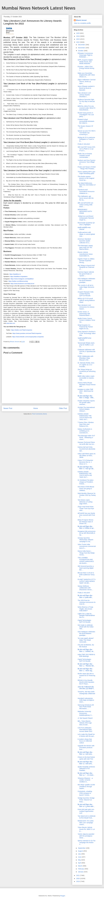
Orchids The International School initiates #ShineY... (86, 409)
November (81, 48)
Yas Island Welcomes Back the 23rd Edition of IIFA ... (86, 185)
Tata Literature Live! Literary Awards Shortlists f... (84, 94)
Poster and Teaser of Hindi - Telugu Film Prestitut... (87, 168)
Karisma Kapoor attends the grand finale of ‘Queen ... (86, 274)
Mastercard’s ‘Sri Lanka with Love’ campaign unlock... (85, 822)
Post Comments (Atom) (39, 414)
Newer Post (7, 408)
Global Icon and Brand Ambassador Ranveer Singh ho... (86, 218)
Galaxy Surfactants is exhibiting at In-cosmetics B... (85, 431)
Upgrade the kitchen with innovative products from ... (86, 747)
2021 (78, 875)
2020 (78, 878)
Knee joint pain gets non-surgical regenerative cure (86, 811)
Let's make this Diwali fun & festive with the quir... (86, 735)
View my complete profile (82, 23)
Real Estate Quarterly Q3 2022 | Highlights (86, 223)
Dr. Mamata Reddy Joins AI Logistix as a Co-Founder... (86, 364)
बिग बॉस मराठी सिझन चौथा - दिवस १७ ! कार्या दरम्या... (85, 753)
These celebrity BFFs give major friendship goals (86, 172)
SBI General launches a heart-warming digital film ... (86, 568)
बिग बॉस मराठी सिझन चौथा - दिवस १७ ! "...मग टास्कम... (86, 774)
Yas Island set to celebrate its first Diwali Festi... (86, 817)
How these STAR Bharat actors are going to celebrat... (86, 488)
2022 (78, 42)
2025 (78, 33)
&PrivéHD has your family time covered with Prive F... (86, 515)
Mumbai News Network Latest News (38, 8)
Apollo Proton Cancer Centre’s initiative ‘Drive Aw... (86, 320)
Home (35, 408)
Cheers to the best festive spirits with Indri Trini (86, 758)
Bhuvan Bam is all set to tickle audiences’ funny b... (86, 574)
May (79, 860)
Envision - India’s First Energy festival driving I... (86, 68)
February (81, 869)
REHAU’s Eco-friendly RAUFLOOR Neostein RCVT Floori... (86, 682)
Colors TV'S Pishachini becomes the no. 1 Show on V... (85, 462)
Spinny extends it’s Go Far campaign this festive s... (86, 842)
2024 (78, 36)
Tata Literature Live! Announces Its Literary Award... (86, 307)
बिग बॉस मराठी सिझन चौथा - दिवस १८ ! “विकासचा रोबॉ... (86, 665)
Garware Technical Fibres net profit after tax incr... (86, 443)
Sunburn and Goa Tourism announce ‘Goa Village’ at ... (86, 162)
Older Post (63, 408)
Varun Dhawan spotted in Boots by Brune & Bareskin (86, 88)
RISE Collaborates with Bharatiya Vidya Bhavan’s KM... (85, 358)
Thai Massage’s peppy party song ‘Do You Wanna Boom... (85, 247)
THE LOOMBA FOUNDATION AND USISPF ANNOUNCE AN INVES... (86, 560)
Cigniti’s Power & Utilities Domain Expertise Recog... (86, 260)
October (81, 51)
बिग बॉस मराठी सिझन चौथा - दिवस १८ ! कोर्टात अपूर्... (85, 670)
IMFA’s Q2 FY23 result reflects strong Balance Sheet (86, 300)
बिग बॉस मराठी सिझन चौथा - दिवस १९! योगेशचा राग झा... (86, 527)
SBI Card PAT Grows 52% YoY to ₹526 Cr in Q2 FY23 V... (86, 149)
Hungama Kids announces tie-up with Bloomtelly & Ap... (86, 533)
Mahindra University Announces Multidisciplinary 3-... (85, 713)
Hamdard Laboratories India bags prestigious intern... (86, 700)
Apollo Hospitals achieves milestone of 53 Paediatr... (86, 768)
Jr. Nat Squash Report (85, 718)
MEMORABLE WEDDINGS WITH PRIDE (85, 211)
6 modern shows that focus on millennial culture (85, 741)
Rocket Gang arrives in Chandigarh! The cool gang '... (86, 114)
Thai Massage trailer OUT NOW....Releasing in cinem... (86, 437)
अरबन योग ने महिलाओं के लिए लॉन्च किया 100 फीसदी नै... (86, 688)
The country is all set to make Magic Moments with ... (86, 287)
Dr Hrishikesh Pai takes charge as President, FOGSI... (85, 482)
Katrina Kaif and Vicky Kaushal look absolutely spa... (86, 449)
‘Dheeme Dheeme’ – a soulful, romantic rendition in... (85, 780)
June (80, 857)
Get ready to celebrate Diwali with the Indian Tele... (86, 627)
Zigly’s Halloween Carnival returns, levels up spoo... (86, 81)
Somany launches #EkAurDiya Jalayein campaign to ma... (85, 539)
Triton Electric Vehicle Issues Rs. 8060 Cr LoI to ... (86, 829)
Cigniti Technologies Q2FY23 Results (84, 621)
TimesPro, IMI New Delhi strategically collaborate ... (86, 693)
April (79, 863)
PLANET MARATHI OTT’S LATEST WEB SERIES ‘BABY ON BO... (86, 581)
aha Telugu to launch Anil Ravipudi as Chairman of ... (86, 267)
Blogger (62, 896)
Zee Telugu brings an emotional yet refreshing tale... (86, 371)
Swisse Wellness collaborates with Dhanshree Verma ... (85, 588)
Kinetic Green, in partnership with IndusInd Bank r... (84, 313)
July (79, 854)
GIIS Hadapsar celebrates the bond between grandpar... (86, 280)
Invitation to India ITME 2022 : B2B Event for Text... (85, 391)
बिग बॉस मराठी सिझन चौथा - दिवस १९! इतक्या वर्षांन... (85, 596)
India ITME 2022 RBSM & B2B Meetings (86, 655)
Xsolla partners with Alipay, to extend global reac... (86, 234)
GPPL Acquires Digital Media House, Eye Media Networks (85, 61)
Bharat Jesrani (81, 20)
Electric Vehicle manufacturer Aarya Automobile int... (85, 254)
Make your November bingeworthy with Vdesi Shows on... (86, 75)
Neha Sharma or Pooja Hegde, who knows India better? (85, 609)
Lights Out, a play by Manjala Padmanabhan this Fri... (86, 615)
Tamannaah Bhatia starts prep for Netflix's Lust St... (86, 345)
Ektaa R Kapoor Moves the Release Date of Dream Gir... (85, 521)
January (81, 872)
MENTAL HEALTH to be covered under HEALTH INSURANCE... (86, 108)
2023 (78, 39)
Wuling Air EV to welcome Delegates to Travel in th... (86, 139)
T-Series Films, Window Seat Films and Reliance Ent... (86, 424)
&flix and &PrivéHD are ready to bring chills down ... (85, 204)
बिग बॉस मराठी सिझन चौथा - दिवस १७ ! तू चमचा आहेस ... (86, 805)
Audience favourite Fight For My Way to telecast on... (86, 101)
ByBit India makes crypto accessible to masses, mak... (86, 378)
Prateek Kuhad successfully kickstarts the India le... (86, 121)
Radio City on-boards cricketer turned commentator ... (85, 155)
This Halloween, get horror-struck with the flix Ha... (85, 198)
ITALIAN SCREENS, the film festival (86, 646)
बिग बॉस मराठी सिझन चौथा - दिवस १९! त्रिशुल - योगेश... (86, 397)
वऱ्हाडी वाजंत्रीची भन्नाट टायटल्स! (84, 228)
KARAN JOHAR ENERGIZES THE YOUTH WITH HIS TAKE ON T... (85, 416)
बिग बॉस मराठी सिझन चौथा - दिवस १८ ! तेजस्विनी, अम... (86, 650)
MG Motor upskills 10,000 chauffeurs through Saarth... (86, 786)
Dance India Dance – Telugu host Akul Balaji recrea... (86, 553)
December (81, 45)
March (80, 866)
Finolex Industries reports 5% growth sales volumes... (86, 402)
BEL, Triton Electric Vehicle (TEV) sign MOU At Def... (85, 723)
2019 (78, 881)
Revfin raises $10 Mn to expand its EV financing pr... (86, 675)
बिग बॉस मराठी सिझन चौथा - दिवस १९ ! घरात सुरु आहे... (86, 468)
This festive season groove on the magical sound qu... (86, 178)
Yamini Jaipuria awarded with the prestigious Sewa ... (86, 836)
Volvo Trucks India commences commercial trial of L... (87, 546)
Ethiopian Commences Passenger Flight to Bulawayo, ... (85, 55)
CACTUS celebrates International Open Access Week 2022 (85, 729)
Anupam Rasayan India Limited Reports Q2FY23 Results (85, 293)
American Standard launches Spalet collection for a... (84, 241)
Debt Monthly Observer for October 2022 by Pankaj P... (87, 495)
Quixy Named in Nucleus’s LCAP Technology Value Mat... (86, 333)
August (80, 851)
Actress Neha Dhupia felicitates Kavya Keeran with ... (87, 384)
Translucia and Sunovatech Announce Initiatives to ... (86, 191)
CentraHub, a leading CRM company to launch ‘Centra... (85, 793)
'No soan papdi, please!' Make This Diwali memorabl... (86, 640)
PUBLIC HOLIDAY (84, 144)
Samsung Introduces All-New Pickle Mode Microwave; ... (86, 707)
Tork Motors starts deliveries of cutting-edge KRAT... (85, 502)
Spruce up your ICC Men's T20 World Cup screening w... (86, 132)
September (82, 848)
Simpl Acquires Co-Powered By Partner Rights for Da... (85, 327)
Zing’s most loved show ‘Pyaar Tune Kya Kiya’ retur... (86, 508)
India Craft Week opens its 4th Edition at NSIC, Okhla (86, 455)
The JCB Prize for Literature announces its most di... (86, 602)
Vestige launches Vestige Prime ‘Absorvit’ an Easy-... (86, 800)
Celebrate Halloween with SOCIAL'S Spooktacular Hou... (86, 351)
